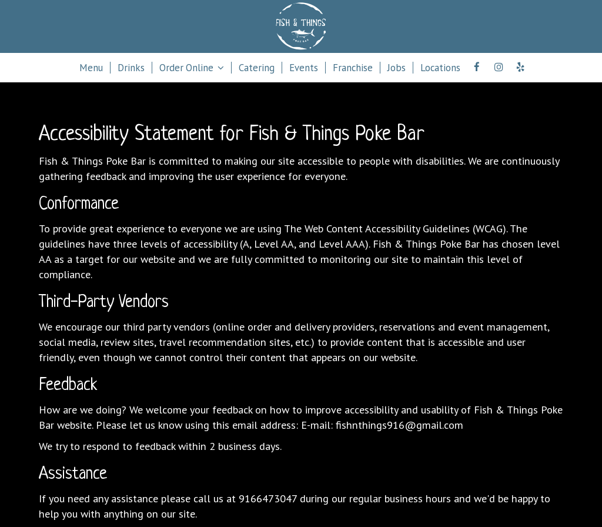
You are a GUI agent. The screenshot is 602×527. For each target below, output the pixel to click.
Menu (91, 68)
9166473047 (268, 498)
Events (303, 68)
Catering (257, 68)
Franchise (353, 68)
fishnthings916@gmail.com (399, 425)
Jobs (396, 68)
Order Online (191, 68)
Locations (440, 68)
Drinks (131, 68)
